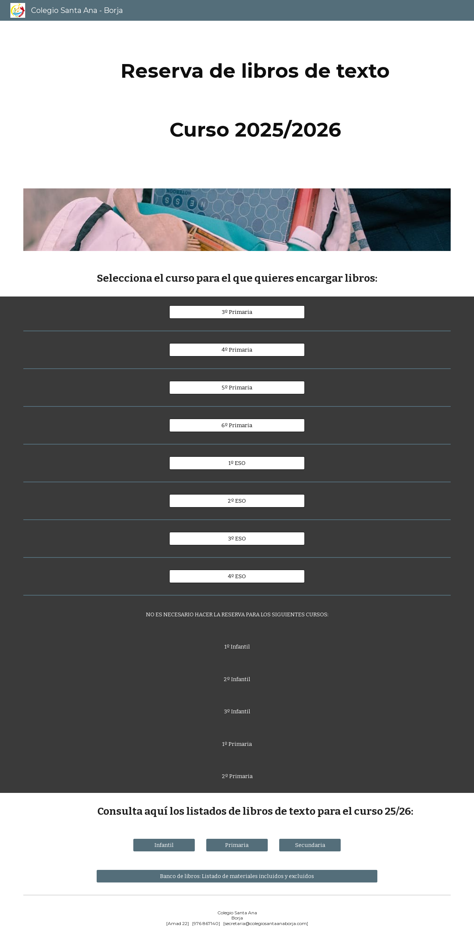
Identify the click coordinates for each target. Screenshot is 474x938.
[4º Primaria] (237, 349)
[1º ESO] (237, 463)
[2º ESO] (237, 500)
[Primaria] (237, 845)
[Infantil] (164, 845)
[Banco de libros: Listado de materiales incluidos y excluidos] (237, 876)
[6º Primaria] (237, 425)
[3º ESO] (237, 538)
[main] (255, 70)
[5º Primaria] (237, 387)
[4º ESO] (237, 576)
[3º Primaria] (237, 312)
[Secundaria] (310, 845)
